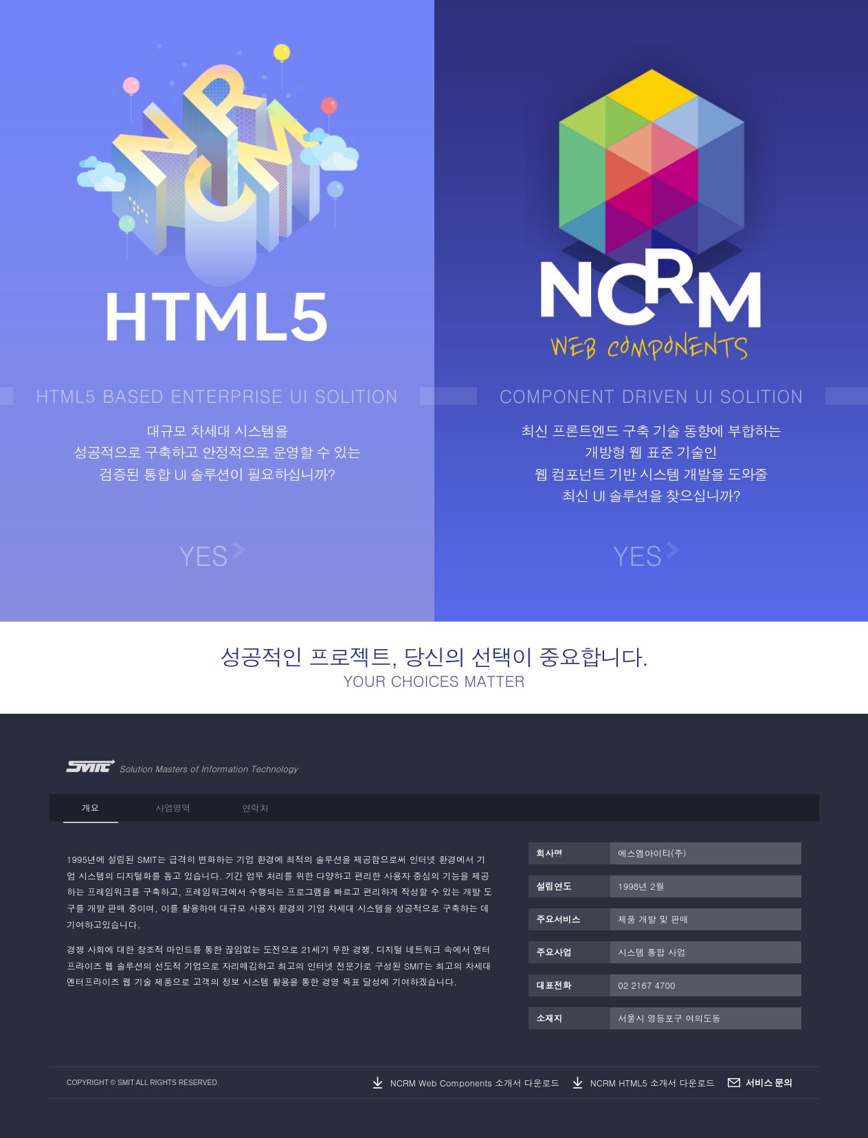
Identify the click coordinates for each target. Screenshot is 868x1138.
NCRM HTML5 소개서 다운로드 (652, 1082)
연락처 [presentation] (255, 807)
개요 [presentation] (91, 807)
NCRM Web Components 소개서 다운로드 (474, 1082)
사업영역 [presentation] (172, 807)
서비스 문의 (769, 1082)
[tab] (90, 808)
